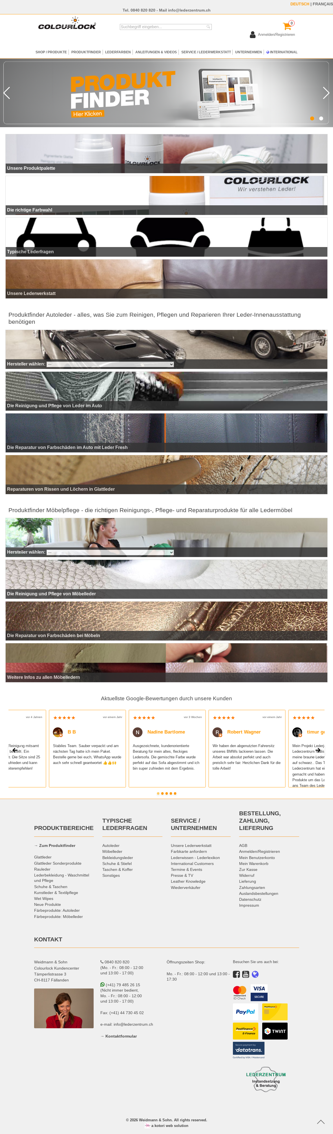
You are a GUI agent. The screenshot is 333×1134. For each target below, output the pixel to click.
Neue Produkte (47, 904)
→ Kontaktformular (118, 1036)
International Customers (192, 863)
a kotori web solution (166, 1125)
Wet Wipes (43, 898)
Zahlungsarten (252, 887)
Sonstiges (111, 875)
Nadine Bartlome (159, 732)
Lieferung (247, 881)
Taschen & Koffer (117, 869)
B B (64, 732)
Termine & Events (186, 869)
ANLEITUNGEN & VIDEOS (156, 52)
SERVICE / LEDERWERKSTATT (206, 52)
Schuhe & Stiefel (117, 863)
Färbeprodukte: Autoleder (57, 910)
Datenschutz (250, 899)
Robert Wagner (236, 732)
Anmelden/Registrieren (259, 851)
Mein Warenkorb (253, 863)
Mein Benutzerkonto (257, 857)
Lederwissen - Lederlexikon (195, 857)
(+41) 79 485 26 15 (120, 985)
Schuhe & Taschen (50, 886)
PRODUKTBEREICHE (64, 828)
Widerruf (246, 875)
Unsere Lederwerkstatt (191, 845)
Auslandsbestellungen (258, 893)
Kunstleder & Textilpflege (56, 892)
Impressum (249, 905)
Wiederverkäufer (185, 887)
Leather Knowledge (188, 881)
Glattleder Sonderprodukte (57, 863)
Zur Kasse (248, 869)
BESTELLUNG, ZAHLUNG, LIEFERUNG (260, 820)
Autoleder (111, 845)
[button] (312, 118)
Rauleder (42, 869)
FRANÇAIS (323, 4)
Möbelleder (112, 851)
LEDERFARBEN (118, 52)
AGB (243, 845)
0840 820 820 (143, 10)
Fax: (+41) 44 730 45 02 (122, 1012)
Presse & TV (182, 875)
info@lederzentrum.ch (189, 10)
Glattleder (43, 857)
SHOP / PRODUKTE (51, 52)
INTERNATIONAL (281, 52)
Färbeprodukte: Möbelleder (58, 916)
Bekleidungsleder (117, 857)
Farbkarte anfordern (189, 851)
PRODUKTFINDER (86, 52)
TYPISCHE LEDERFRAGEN (124, 824)
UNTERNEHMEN (248, 52)
